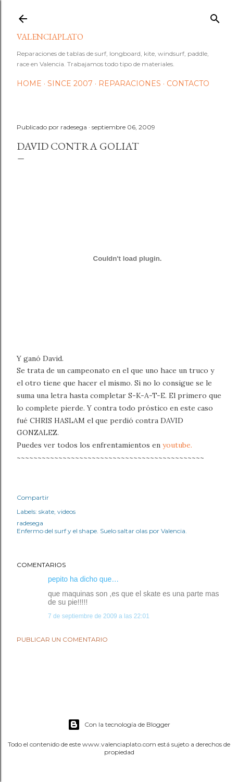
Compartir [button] (33, 497)
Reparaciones (129, 83)
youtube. (177, 445)
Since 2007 (70, 83)
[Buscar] (215, 16)
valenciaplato (50, 36)
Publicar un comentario (62, 639)
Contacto (188, 83)
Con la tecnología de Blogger (119, 724)
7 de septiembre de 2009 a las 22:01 (98, 616)
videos (66, 511)
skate (46, 511)
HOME (29, 83)
